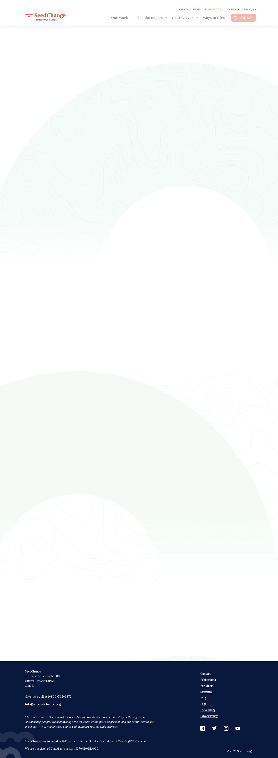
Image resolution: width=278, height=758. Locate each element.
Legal (203, 704)
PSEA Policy (207, 710)
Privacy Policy (209, 716)
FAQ (203, 698)
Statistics (205, 692)
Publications (214, 9)
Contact (233, 9)
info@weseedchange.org (43, 704)
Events (183, 9)
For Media (206, 686)
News (197, 9)
